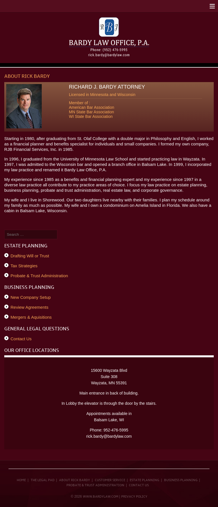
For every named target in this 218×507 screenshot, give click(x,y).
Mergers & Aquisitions (31, 317)
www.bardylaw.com (100, 496)
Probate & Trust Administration (39, 275)
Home (21, 480)
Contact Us (21, 338)
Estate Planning (144, 480)
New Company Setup (31, 297)
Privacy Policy (134, 496)
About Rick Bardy (74, 480)
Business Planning (181, 480)
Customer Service (110, 480)
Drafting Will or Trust (30, 255)
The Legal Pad (42, 480)
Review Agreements (29, 307)
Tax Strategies (24, 265)
